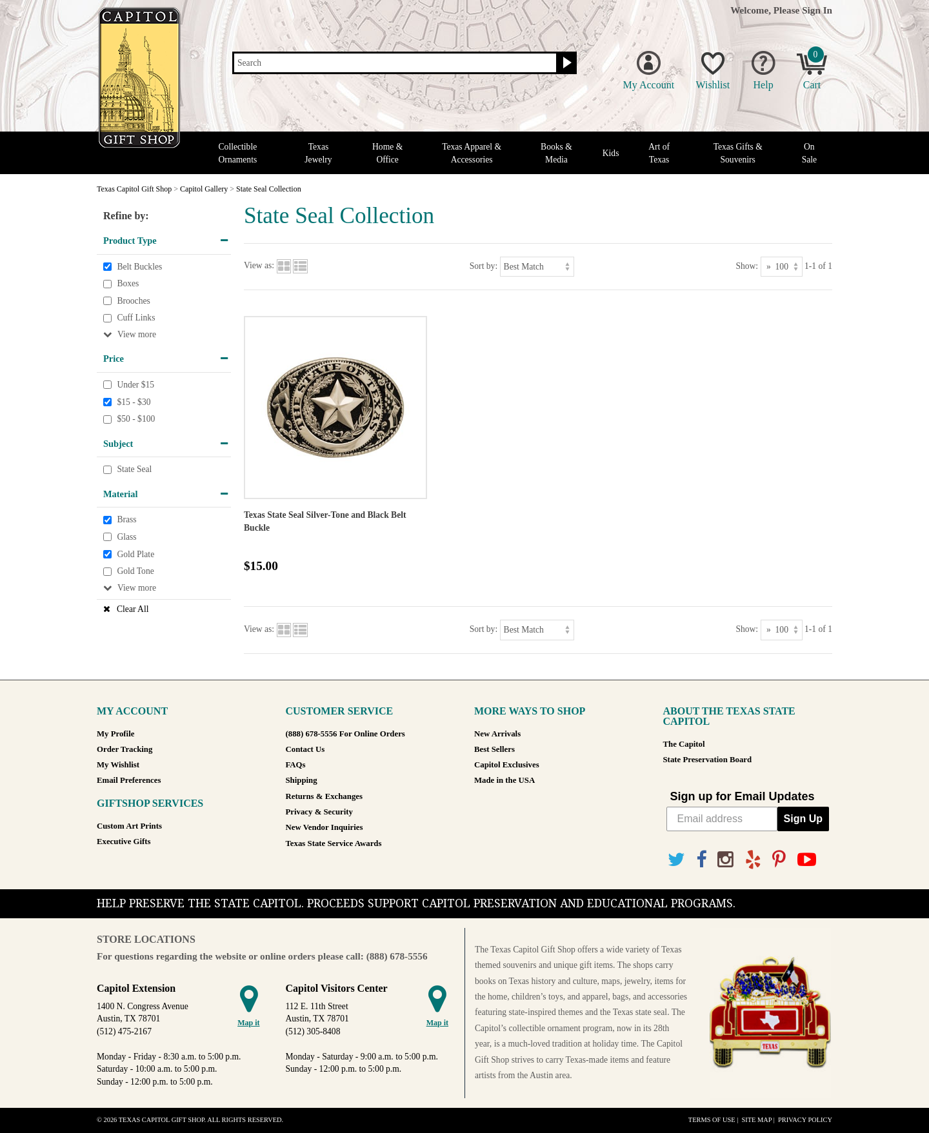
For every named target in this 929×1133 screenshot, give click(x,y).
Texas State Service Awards (334, 843)
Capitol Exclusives (506, 764)
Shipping (301, 780)
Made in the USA (504, 780)
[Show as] (782, 267)
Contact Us (305, 749)
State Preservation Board (707, 759)
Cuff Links (136, 318)
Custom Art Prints (129, 826)
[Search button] (565, 63)
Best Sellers (494, 749)
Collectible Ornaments (238, 153)
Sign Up (803, 818)
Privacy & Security (319, 811)
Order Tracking (124, 749)
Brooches (133, 301)
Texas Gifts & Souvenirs (738, 153)
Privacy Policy (805, 1119)
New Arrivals (497, 733)
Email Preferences (129, 780)
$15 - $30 (133, 402)
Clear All (132, 609)
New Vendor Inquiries (324, 827)
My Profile (115, 733)
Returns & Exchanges (324, 796)
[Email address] (721, 819)
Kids (611, 153)
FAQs (296, 764)
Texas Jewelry (318, 153)
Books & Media (556, 153)
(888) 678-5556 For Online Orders (345, 733)
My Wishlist (118, 764)
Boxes (128, 283)
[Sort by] (537, 267)
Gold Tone (135, 571)
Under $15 (135, 384)
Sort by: (483, 266)
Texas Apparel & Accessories (471, 153)
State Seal (134, 470)
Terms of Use (711, 1119)
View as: (259, 266)
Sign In (817, 10)
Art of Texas (659, 153)
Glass (126, 537)
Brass (126, 520)
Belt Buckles (139, 266)
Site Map (756, 1119)
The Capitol (684, 744)
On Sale (809, 153)
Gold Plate (135, 554)
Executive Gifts (124, 841)
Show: (746, 266)
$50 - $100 (136, 419)
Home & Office (387, 153)
